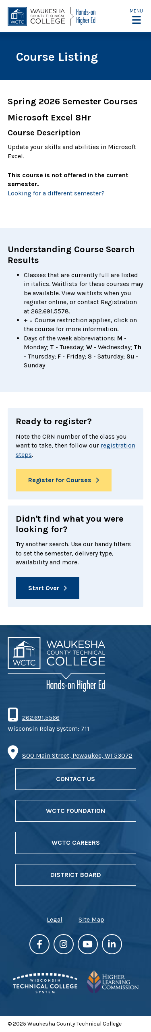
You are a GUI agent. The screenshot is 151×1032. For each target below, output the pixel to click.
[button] (136, 16)
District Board (75, 875)
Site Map (91, 919)
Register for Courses (59, 480)
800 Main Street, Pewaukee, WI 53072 (77, 755)
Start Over (43, 588)
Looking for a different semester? (56, 193)
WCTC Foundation (75, 810)
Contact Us (75, 779)
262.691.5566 (41, 717)
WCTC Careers (76, 842)
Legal (54, 919)
